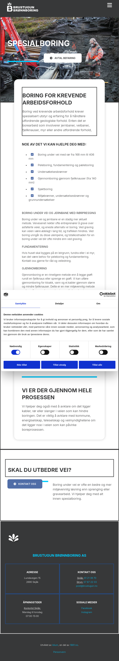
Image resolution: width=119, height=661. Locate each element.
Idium (55, 645)
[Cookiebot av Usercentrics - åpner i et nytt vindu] (101, 294)
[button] (63, 58)
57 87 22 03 (90, 582)
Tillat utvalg (59, 364)
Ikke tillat (22, 364)
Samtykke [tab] (20, 303)
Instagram (86, 612)
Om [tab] (98, 303)
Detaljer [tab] (59, 303)
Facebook (86, 608)
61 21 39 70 (90, 577)
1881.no (74, 645)
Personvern (59, 651)
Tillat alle (97, 364)
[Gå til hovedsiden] (23, 12)
